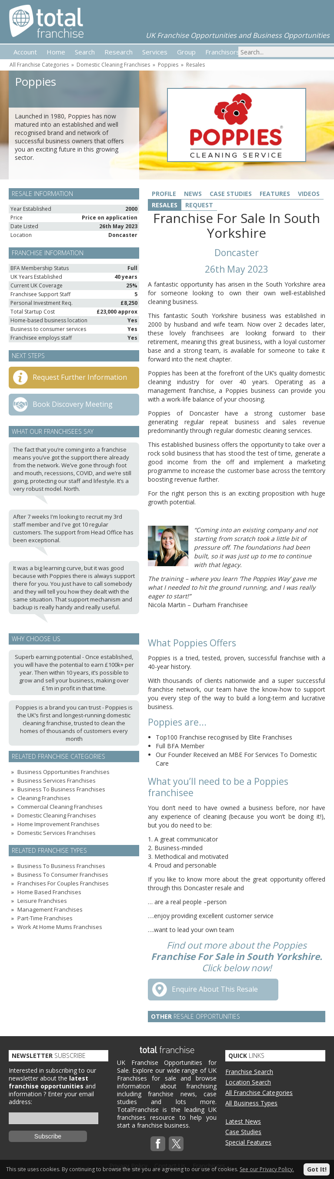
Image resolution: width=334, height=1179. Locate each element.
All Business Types (251, 1103)
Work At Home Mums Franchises (59, 927)
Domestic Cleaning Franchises (113, 64)
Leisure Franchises (42, 901)
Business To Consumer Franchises (62, 874)
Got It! (317, 1169)
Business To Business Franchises (61, 789)
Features (275, 193)
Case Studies (231, 193)
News (193, 193)
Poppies (168, 64)
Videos (309, 193)
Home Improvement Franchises (58, 824)
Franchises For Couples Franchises (63, 883)
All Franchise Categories (39, 64)
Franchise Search (249, 1072)
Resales (195, 64)
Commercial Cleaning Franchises (60, 807)
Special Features (248, 1142)
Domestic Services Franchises (56, 833)
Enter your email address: (51, 1098)
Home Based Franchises (49, 892)
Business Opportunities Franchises (63, 772)
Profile (164, 193)
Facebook (157, 1143)
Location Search (248, 1082)
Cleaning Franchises (43, 798)
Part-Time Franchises (45, 918)
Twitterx (176, 1143)
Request (199, 205)
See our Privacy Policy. (267, 1169)
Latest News (243, 1121)
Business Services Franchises (56, 780)
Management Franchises (50, 909)
